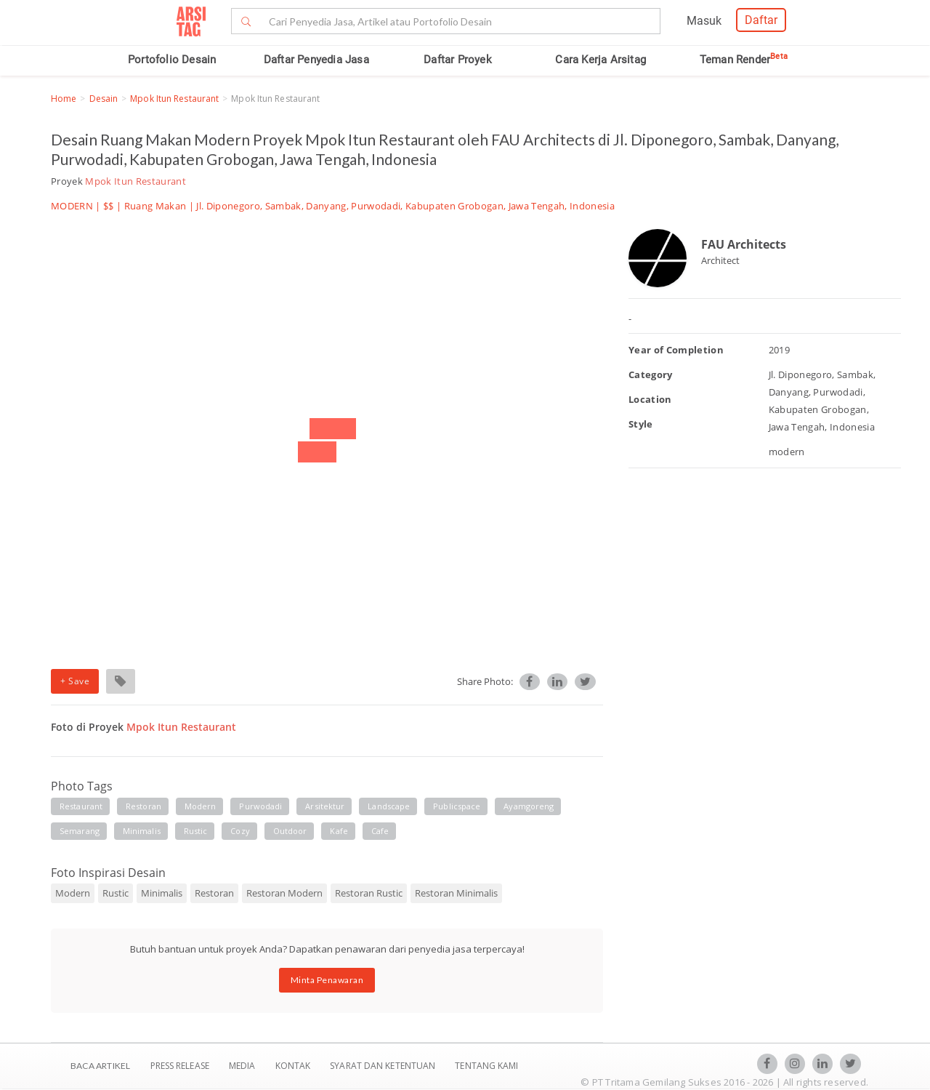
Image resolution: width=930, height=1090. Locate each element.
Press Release (179, 1065)
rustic (196, 830)
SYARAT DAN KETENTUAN (383, 1065)
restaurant (81, 806)
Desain (103, 98)
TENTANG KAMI (486, 1065)
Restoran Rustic (369, 892)
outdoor (290, 830)
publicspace (456, 806)
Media (243, 1065)
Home (63, 98)
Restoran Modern (284, 892)
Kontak (294, 1065)
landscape (389, 806)
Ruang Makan (155, 205)
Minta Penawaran (327, 979)
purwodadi (260, 806)
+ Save (74, 681)
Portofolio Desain (172, 59)
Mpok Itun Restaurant (174, 98)
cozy (239, 830)
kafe (338, 830)
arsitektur (324, 806)
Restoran (214, 892)
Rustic (115, 892)
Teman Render (744, 59)
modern (201, 806)
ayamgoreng (529, 806)
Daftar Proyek (458, 59)
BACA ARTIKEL (100, 1065)
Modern (72, 892)
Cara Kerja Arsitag (600, 59)
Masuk (704, 21)
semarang (80, 830)
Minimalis (161, 892)
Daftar (761, 20)
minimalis (142, 830)
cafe (380, 830)
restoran (143, 806)
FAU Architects (743, 244)
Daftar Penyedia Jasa (316, 59)
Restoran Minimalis (456, 892)
